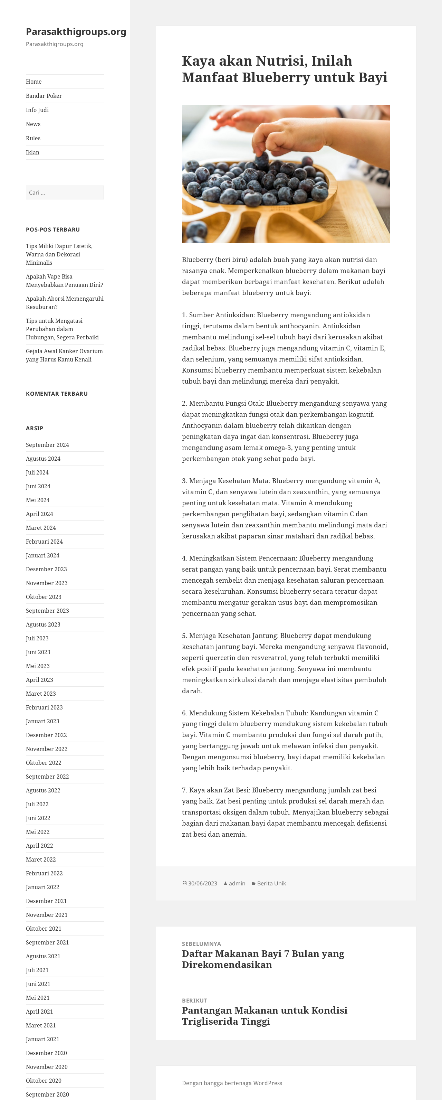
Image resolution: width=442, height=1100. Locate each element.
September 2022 (47, 776)
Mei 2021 (38, 998)
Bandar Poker (44, 96)
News (33, 124)
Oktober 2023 (43, 597)
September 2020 (47, 1094)
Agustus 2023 (43, 624)
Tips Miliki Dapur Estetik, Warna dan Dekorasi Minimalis (59, 254)
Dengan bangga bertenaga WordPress (232, 1083)
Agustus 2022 (43, 790)
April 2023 (39, 680)
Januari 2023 (42, 721)
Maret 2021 (41, 1025)
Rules (33, 138)
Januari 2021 (42, 1039)
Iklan (32, 152)
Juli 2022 (37, 804)
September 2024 (47, 445)
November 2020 (47, 1067)
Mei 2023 (38, 666)
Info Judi (37, 110)
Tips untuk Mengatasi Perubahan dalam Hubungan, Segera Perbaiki (62, 329)
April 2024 (39, 514)
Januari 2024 (42, 555)
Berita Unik (271, 883)
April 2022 (39, 845)
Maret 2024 (41, 528)
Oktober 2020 (43, 1080)
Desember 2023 (46, 569)
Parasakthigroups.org (76, 31)
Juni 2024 (38, 486)
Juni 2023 (38, 652)
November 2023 (47, 583)
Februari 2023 (44, 707)
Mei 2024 (38, 500)
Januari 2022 (42, 887)
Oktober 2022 (43, 763)
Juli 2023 (37, 638)
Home (34, 81)
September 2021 (47, 942)
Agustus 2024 (43, 458)
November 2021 (47, 915)
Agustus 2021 (43, 956)
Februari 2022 (44, 873)
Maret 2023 (41, 693)
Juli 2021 (37, 970)
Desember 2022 (46, 735)
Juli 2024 (37, 472)
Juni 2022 (38, 818)
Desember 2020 (46, 1053)
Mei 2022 (38, 832)
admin (237, 883)
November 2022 (47, 749)
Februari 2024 (44, 541)
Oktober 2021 (43, 928)
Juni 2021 (38, 984)
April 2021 (39, 1011)
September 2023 (47, 610)
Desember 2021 (46, 901)
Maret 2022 (41, 859)
